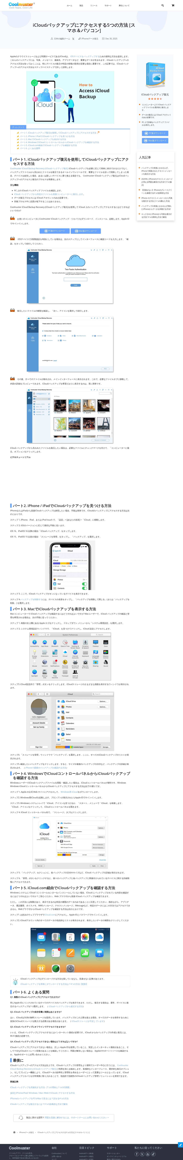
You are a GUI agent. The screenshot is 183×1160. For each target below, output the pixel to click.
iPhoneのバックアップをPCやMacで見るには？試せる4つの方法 (39, 1098)
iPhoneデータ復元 (90, 38)
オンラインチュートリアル (116, 1156)
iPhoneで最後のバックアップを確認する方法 (45, 767)
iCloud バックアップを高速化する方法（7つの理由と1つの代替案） (40, 1087)
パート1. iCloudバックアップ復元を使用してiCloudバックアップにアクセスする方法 (58, 132)
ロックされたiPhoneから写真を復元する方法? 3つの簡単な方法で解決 (156, 215)
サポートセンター (113, 1153)
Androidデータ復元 (86, 1156)
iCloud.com (49, 914)
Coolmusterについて (59, 1153)
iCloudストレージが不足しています (87, 1021)
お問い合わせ (56, 1156)
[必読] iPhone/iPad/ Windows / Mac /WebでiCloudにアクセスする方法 (42, 1093)
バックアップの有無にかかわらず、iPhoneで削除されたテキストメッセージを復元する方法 (156, 171)
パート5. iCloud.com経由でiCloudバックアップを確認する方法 (48, 145)
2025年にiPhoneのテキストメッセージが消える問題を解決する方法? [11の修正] (156, 182)
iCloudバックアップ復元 (155, 94)
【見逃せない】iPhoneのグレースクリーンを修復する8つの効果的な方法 (156, 191)
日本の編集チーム (62, 38)
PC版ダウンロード (54, 231)
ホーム (69, 5)
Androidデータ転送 (86, 1153)
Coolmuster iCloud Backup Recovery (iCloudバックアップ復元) (39, 168)
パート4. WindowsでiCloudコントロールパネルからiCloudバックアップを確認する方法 (59, 142)
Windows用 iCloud (69, 792)
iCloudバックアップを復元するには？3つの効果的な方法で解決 (39, 1104)
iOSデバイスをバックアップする (85, 56)
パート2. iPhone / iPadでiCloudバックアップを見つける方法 (47, 136)
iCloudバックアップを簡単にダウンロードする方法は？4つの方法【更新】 (54, 984)
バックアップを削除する (31, 599)
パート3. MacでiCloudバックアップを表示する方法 (43, 139)
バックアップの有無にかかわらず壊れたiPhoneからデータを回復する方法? (156, 207)
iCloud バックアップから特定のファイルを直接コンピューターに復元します (48, 194)
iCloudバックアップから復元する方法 (65, 1006)
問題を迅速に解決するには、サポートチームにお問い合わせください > (77, 1117)
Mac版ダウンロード (86, 231)
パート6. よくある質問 (30, 148)
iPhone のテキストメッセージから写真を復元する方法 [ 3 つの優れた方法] (156, 199)
